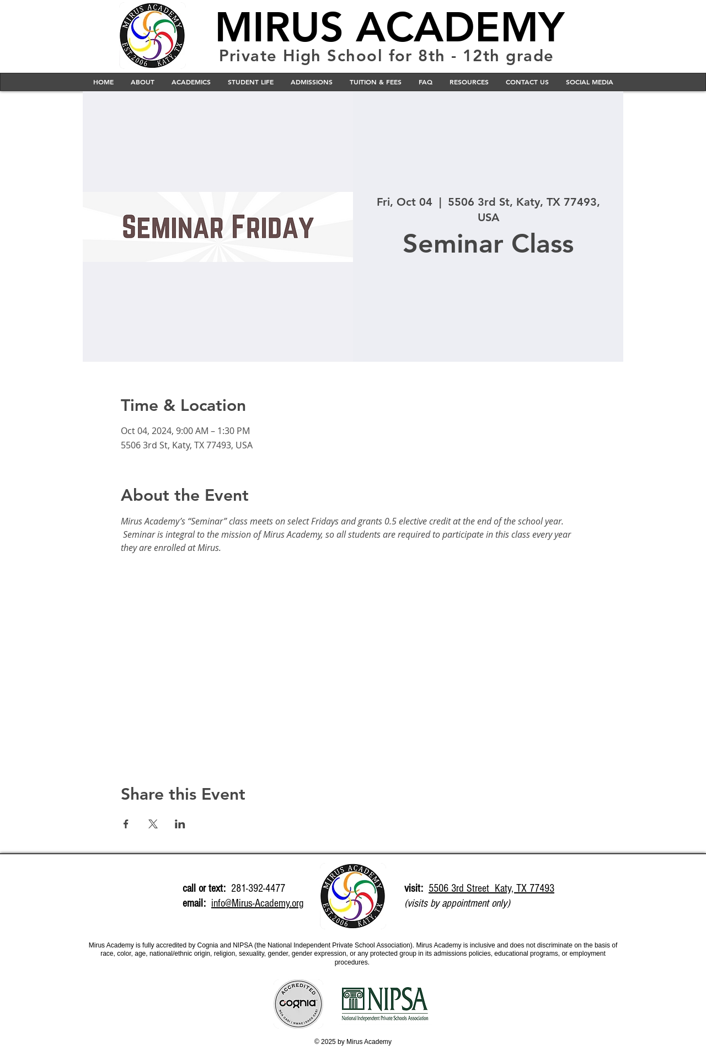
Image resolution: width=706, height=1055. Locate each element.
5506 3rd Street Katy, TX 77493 (491, 888)
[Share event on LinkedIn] (180, 824)
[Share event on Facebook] (126, 824)
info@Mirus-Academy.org (257, 903)
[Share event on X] (153, 824)
